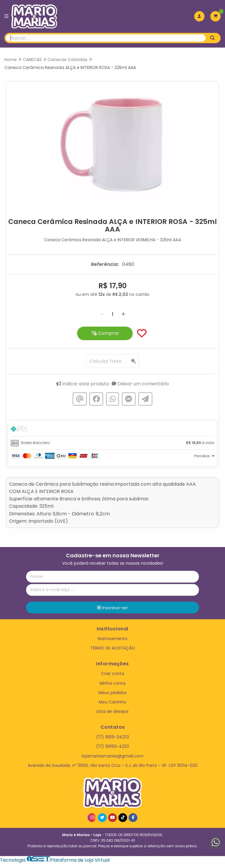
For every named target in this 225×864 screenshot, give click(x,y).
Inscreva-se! (112, 608)
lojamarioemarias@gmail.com (113, 756)
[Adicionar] (123, 314)
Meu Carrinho (112, 702)
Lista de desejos (112, 711)
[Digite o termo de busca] (106, 38)
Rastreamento (112, 639)
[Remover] (101, 314)
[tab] (112, 429)
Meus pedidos (112, 693)
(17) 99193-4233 (112, 746)
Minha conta (112, 683)
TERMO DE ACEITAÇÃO (112, 648)
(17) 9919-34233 (112, 737)
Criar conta (112, 673)
